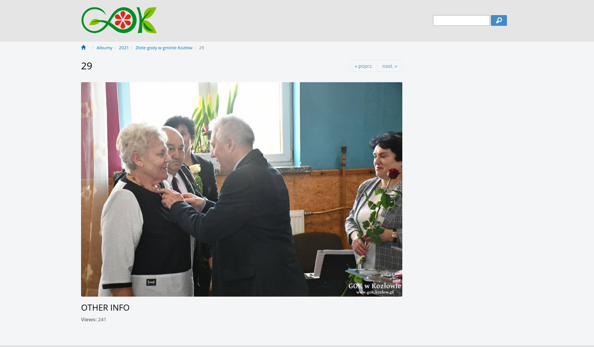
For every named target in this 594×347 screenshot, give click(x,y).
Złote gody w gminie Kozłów (164, 47)
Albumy (104, 47)
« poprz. (364, 66)
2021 (124, 47)
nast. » (389, 66)
